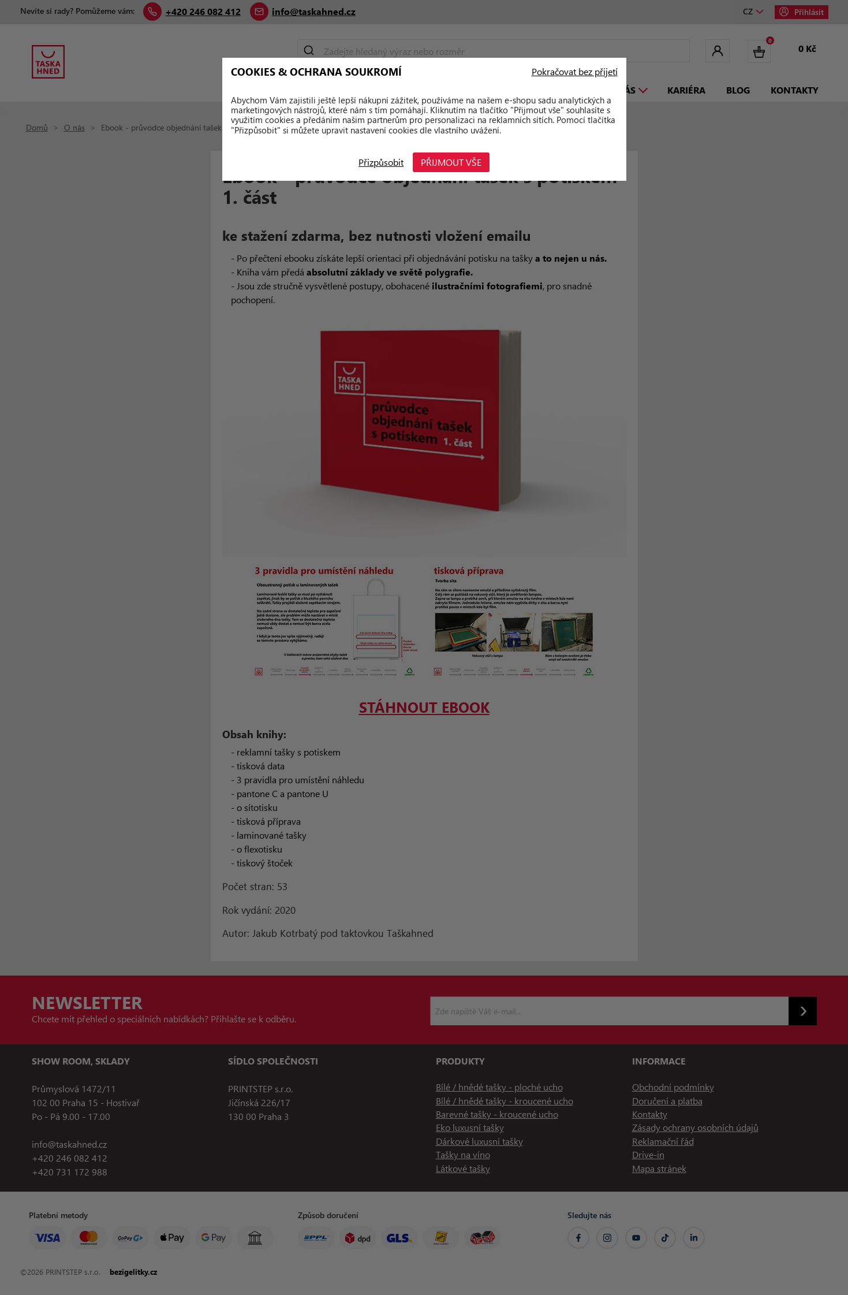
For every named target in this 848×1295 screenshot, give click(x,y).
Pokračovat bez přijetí (575, 71)
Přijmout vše (452, 162)
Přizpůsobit (379, 162)
